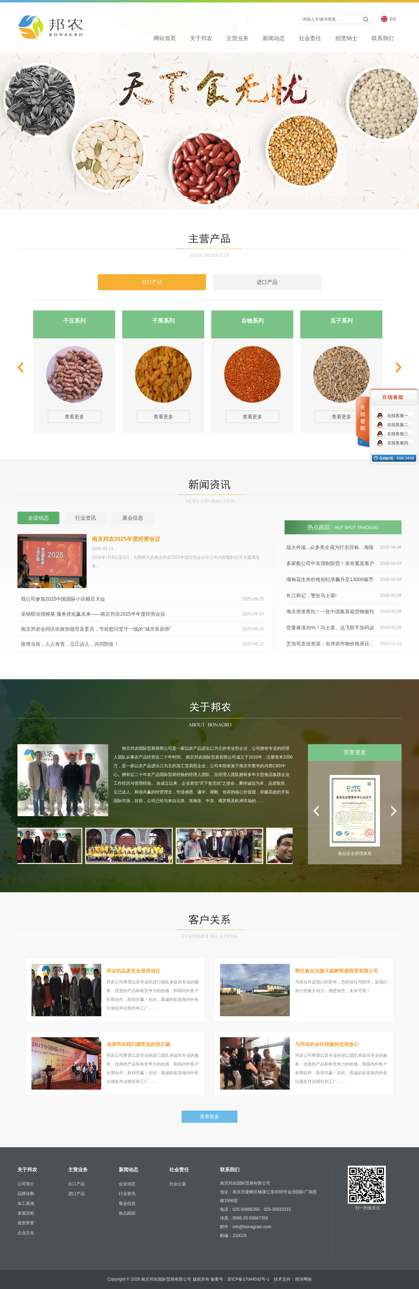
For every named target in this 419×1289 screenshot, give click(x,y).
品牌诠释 (25, 1193)
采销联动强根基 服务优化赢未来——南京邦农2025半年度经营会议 (142, 614)
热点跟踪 (127, 1213)
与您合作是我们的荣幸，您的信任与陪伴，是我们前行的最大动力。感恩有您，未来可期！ (304, 990)
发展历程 (25, 1213)
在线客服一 (397, 415)
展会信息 (127, 1203)
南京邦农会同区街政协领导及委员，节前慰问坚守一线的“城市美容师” (142, 629)
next (398, 367)
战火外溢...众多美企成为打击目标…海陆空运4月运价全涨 (343, 548)
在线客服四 (397, 442)
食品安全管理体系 (355, 853)
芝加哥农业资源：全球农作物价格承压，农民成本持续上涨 (343, 644)
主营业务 (237, 38)
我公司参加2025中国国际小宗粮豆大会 (142, 599)
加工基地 (25, 1203)
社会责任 (310, 38)
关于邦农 (201, 38)
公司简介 (25, 1183)
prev (21, 367)
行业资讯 (127, 1193)
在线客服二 (397, 424)
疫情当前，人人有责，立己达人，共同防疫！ (142, 644)
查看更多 (74, 416)
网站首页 (165, 38)
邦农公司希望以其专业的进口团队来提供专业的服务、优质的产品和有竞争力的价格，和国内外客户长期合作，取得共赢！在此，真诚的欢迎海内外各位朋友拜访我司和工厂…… (115, 990)
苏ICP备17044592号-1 (248, 1279)
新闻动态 (274, 38)
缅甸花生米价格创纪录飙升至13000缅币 (344, 579)
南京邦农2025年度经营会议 (126, 539)
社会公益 (177, 1183)
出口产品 (76, 1183)
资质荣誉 (25, 1223)
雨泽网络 (303, 1279)
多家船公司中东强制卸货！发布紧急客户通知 (343, 564)
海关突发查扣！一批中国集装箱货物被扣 (344, 612)
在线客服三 (397, 433)
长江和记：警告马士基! (344, 595)
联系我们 (383, 38)
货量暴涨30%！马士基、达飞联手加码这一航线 (343, 628)
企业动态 (127, 1183)
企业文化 (25, 1232)
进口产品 (76, 1193)
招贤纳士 (346, 38)
